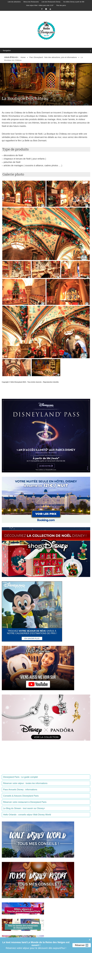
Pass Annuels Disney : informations (20, 789)
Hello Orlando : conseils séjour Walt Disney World (27, 814)
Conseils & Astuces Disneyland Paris (21, 796)
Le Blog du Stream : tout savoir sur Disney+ (24, 808)
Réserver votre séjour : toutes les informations (25, 783)
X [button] (89, 940)
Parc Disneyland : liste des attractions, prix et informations (53, 57)
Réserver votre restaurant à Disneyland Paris (24, 802)
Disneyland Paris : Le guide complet (20, 777)
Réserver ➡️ (81, 945)
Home (23, 57)
